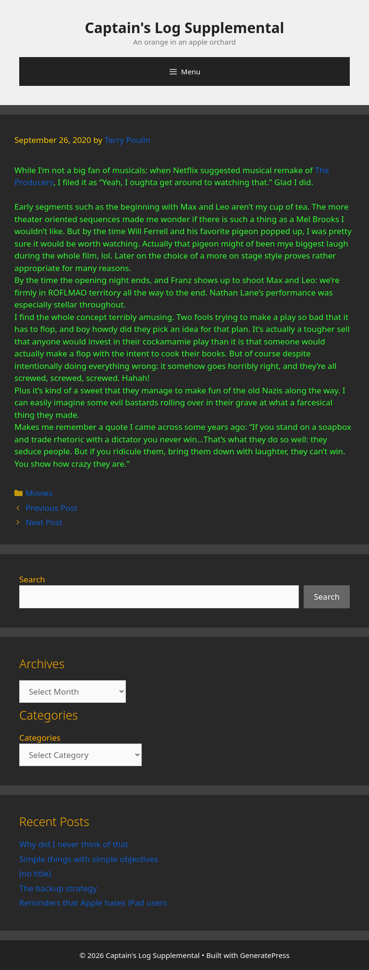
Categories (40, 737)
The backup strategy (58, 888)
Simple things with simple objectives (88, 858)
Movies (38, 492)
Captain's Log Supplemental (184, 27)
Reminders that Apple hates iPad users (93, 902)
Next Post (43, 522)
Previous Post (51, 507)
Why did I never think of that (73, 844)
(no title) (35, 873)
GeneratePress (265, 955)
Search (32, 579)
